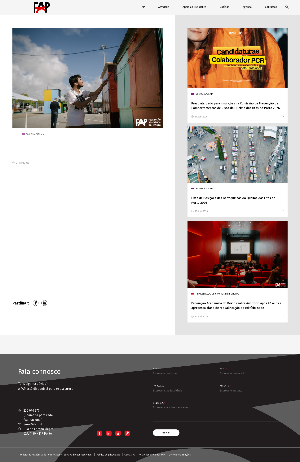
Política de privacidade (108, 454)
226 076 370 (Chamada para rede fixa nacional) (38, 415)
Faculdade (158, 386)
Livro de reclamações (180, 454)
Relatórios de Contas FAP (152, 454)
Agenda (247, 7)
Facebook (35, 303)
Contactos (271, 7)
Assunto (225, 386)
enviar (166, 432)
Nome (156, 369)
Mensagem (159, 403)
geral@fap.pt (33, 424)
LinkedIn (44, 303)
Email (223, 369)
